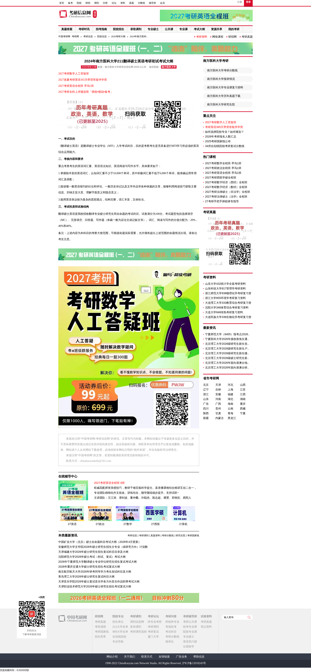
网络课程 (217, 36)
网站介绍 (112, 656)
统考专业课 (190, 626)
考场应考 (171, 626)
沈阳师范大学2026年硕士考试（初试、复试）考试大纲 (92, 556)
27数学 (127, 524)
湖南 (243, 399)
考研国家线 (193, 535)
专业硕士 (188, 636)
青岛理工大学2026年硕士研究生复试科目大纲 (86, 576)
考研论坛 (153, 616)
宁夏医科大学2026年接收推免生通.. (227, 339)
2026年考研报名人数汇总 (220, 136)
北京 (206, 384)
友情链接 (164, 656)
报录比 (169, 641)
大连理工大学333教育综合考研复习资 (228, 302)
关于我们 (129, 656)
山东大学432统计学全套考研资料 (225, 283)
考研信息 (88, 36)
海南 (230, 403)
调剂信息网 (137, 621)
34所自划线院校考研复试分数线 (224, 146)
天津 (218, 384)
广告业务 (181, 656)
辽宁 (206, 389)
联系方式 (146, 656)
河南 (218, 399)
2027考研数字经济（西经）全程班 (226, 182)
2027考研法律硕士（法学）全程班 (226, 196)
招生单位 (118, 621)
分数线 (141, 3)
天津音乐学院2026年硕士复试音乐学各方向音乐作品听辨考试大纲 (98, 581)
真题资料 (155, 535)
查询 (249, 617)
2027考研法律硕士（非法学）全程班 (227, 191)
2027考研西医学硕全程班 (220, 177)
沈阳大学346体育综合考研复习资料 (227, 307)
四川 (206, 408)
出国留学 (188, 646)
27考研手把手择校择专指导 (222, 201)
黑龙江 (232, 418)
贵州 (218, 408)
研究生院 (180, 535)
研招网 (232, 36)
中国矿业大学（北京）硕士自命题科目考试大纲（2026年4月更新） (99, 541)
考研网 (75, 36)
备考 (70, 3)
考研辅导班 (190, 616)
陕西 (206, 413)
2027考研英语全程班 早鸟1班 (223, 172)
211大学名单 (120, 626)
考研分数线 (168, 535)
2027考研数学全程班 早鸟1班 (223, 163)
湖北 (230, 399)
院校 (79, 3)
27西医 (155, 524)
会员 (162, 3)
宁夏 (243, 413)
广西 (218, 403)
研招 (87, 3)
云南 (230, 408)
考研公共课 (190, 621)
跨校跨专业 (172, 621)
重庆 (243, 403)
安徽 (218, 394)
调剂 (96, 3)
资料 (122, 3)
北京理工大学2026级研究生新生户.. (227, 348)
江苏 (243, 389)
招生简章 (100, 636)
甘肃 (218, 413)
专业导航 (118, 641)
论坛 (114, 3)
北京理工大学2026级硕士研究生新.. (227, 358)
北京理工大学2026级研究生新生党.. (227, 343)
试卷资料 (206, 616)
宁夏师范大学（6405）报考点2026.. (227, 334)
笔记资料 (206, 626)
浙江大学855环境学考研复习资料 (225, 298)
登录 (248, 2)
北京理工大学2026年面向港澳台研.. (227, 367)
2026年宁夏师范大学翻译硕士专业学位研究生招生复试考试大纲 (97, 561)
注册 (239, 2)
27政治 (100, 524)
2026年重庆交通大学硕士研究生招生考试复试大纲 (89, 566)
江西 (243, 394)
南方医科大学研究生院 (221, 104)
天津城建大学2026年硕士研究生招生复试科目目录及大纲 (93, 551)
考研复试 (153, 631)
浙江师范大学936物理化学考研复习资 (228, 293)
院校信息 (102, 36)
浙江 (206, 394)
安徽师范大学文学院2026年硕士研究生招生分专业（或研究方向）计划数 (103, 546)
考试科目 (171, 631)
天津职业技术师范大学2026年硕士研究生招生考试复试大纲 (94, 586)
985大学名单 (120, 631)
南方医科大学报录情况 (221, 78)
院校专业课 (190, 631)
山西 (243, 384)
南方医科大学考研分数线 (222, 70)
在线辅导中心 (67, 476)
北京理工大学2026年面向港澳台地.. (227, 362)
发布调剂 (135, 626)
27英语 (72, 524)
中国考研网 (72, 618)
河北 (230, 384)
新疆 (206, 418)
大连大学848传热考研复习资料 (224, 312)
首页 (61, 3)
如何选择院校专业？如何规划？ (224, 131)
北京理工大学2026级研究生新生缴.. (227, 353)
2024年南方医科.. (139, 36)
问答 (105, 3)
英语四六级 (190, 641)
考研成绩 (100, 626)
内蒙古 (219, 418)
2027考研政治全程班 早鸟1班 (223, 168)
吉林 (218, 389)
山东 (206, 399)
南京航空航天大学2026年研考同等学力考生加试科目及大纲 (94, 571)
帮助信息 (198, 656)
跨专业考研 (155, 621)
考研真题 (247, 36)
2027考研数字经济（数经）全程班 (226, 187)
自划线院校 (119, 636)
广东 (206, 403)
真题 (131, 3)
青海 (230, 413)
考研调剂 (144, 535)
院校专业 (118, 616)
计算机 (183, 524)
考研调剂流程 (138, 631)
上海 (230, 389)
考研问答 (171, 616)
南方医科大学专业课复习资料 (225, 87)
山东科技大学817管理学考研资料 (225, 288)
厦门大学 (153, 636)
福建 (230, 394)
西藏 (243, 408)
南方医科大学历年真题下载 (223, 95)
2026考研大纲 (118, 36)
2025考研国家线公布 (218, 141)
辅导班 (152, 3)
